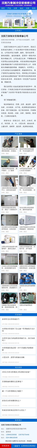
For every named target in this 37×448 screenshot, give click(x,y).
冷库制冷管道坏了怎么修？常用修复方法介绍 (18, 330)
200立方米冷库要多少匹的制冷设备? (16, 372)
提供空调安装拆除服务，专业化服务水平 (27, 150)
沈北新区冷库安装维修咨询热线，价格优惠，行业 (9, 228)
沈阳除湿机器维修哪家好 (27, 286)
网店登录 (8, 441)
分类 (15, 8)
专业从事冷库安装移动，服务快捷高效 (27, 208)
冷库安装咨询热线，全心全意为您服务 (27, 169)
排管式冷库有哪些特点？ (11, 401)
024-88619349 (11, 437)
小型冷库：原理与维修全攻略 (13, 357)
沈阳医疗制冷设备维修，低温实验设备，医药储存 (9, 306)
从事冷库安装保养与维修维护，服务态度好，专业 (9, 248)
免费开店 (15, 441)
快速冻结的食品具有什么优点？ (14, 410)
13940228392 (11, 434)
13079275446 (23, 434)
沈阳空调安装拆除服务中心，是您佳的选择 (9, 189)
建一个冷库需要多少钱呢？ (12, 391)
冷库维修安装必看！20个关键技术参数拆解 (17, 349)
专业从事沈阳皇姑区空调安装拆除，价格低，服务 (9, 150)
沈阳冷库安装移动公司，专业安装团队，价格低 (27, 189)
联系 (34, 8)
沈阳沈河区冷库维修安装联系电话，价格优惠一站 (27, 267)
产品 (9, 8)
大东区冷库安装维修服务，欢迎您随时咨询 (9, 267)
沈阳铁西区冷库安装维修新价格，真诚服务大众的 (9, 287)
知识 (21, 8)
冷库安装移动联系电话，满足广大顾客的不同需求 (9, 209)
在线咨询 (5, 446)
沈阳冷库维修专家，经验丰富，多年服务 (27, 247)
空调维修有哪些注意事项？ (12, 382)
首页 (3, 8)
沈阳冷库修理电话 (26, 305)
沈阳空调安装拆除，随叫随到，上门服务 (9, 169)
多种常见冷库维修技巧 (10, 319)
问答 (27, 8)
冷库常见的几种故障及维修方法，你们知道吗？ (18, 339)
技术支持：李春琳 (25, 441)
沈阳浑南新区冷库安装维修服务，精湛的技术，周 (27, 228)
